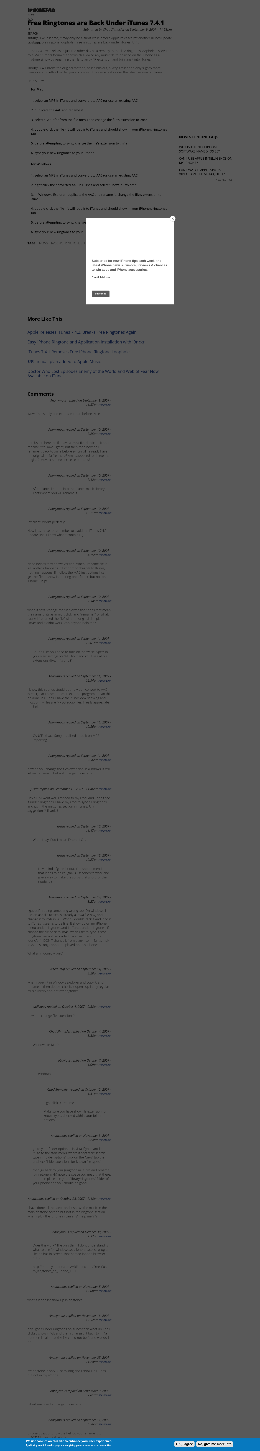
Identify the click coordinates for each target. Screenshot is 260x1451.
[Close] (172, 218)
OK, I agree (184, 1444)
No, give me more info (214, 1444)
